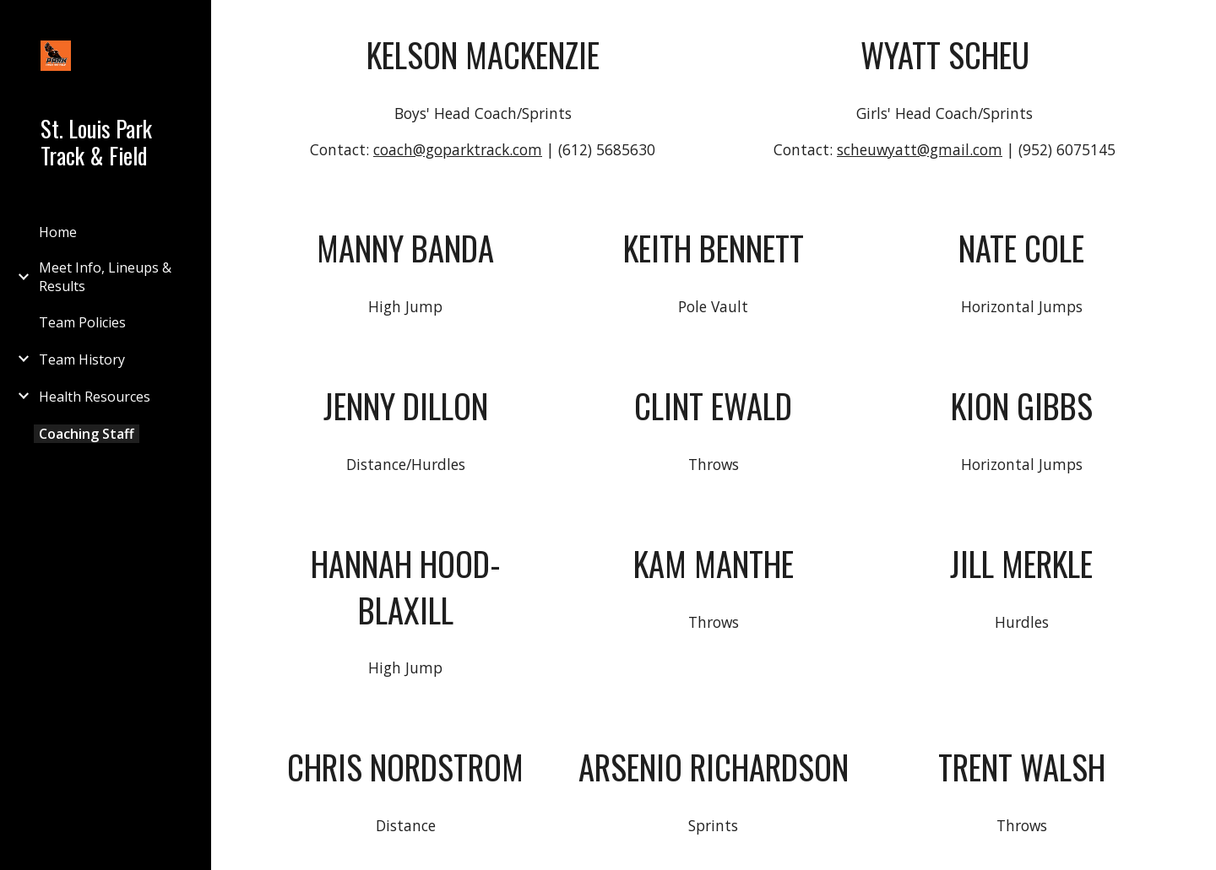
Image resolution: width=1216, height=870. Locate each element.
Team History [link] (82, 359)
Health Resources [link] (94, 396)
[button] (1195, 23)
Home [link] (58, 232)
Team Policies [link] (82, 322)
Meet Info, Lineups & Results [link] (105, 276)
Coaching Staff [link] (86, 433)
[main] (483, 55)
